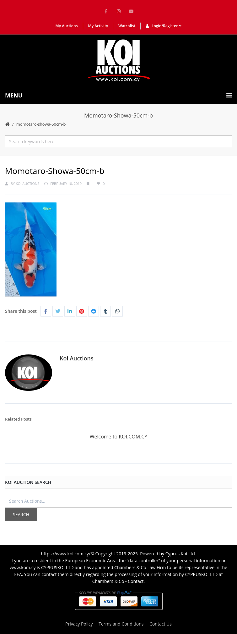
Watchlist (126, 26)
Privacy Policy (79, 624)
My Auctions (67, 26)
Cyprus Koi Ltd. (180, 554)
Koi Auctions (27, 183)
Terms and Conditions (121, 624)
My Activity (98, 26)
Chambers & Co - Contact (118, 581)
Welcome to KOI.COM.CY (119, 436)
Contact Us (160, 624)
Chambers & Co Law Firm (140, 567)
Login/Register (163, 26)
